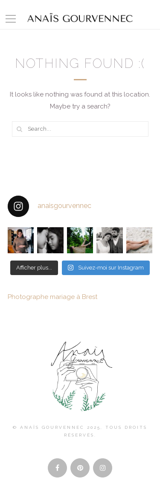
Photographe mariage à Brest (52, 297)
